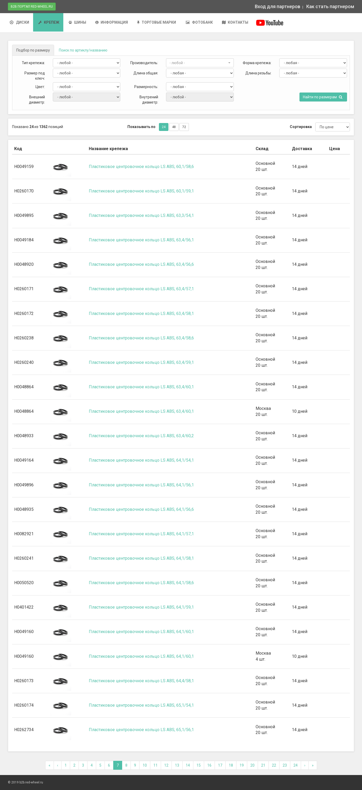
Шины (77, 22)
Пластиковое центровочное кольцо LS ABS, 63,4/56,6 (141, 264)
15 (198, 765)
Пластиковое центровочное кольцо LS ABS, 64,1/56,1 (141, 484)
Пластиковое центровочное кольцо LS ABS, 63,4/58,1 (141, 313)
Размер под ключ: (34, 75)
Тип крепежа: (33, 63)
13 (177, 765)
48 (174, 127)
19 (242, 765)
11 (155, 765)
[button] (200, 62)
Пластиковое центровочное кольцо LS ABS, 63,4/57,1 (141, 288)
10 (145, 765)
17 (220, 765)
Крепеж (48, 22)
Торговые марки (156, 22)
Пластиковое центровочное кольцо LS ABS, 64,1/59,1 (141, 607)
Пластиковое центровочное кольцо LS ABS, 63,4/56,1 (141, 239)
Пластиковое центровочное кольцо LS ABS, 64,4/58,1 (141, 680)
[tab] (33, 50)
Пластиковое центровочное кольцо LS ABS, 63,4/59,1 (141, 362)
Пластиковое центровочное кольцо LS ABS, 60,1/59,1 (141, 190)
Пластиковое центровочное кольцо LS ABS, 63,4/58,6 (141, 337)
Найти (322, 97)
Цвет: (40, 87)
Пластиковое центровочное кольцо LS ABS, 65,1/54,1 (141, 705)
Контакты (235, 22)
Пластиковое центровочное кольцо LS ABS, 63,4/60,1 (141, 386)
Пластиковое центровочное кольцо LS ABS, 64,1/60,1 (141, 631)
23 (285, 765)
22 (274, 765)
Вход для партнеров (277, 6)
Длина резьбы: (258, 73)
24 (164, 127)
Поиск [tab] (83, 50)
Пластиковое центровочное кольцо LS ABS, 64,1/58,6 (141, 582)
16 (209, 765)
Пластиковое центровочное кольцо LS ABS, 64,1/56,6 (141, 509)
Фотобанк (199, 22)
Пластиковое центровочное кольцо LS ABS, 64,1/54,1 (141, 460)
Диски (19, 22)
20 (252, 765)
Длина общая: (145, 73)
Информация (111, 22)
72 (184, 127)
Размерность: (146, 87)
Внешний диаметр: (37, 99)
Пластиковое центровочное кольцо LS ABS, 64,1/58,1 (141, 558)
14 (188, 765)
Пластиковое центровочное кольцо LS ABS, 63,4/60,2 (141, 435)
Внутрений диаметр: (148, 99)
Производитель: (144, 63)
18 (231, 765)
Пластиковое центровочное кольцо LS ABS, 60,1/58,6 (141, 166)
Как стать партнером (329, 6)
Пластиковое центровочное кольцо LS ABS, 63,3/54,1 (141, 215)
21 (263, 765)
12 (166, 765)
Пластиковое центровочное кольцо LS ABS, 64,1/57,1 (141, 533)
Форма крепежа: (257, 63)
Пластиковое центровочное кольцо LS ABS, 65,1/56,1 (141, 729)
